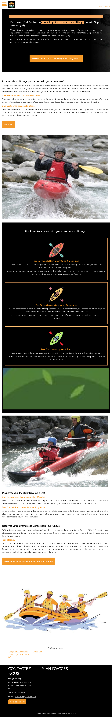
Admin (64, 713)
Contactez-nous (17, 702)
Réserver (8, 124)
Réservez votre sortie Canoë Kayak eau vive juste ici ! (56, 58)
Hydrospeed (37, 652)
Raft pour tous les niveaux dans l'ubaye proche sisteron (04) (19, 654)
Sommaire (72, 713)
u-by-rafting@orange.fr (25, 696)
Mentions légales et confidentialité (48, 713)
